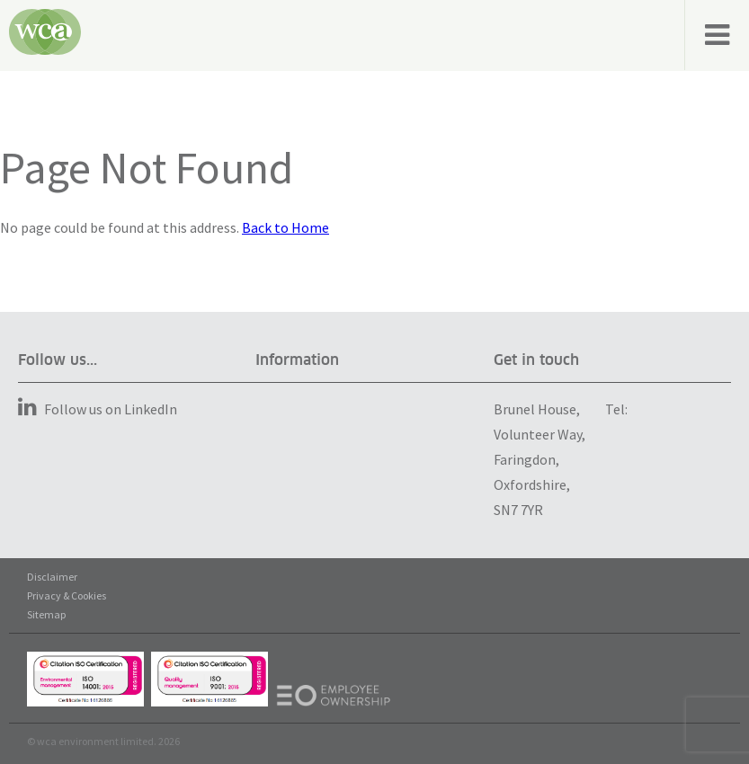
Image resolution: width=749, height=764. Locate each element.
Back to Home (285, 227)
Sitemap (46, 614)
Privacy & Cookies (66, 595)
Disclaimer (52, 576)
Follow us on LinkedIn (97, 409)
